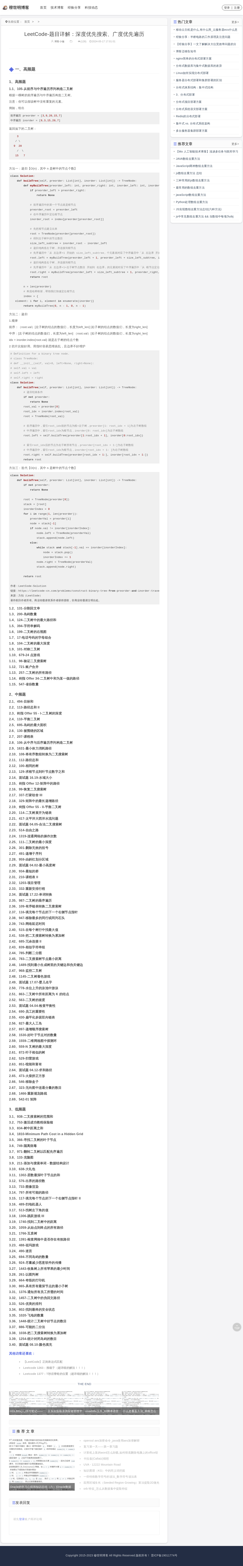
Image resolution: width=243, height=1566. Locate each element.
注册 (237, 7)
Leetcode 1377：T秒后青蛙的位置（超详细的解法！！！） (61, 1373)
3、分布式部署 (185, 94)
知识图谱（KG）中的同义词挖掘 (104, 1470)
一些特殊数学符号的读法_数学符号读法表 (110, 1476)
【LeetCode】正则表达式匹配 (42, 1361)
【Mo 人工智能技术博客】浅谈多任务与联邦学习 (207, 151)
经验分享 (74, 7)
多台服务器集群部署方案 (191, 130)
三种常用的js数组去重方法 (193, 180)
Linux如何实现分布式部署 (192, 73)
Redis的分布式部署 (188, 116)
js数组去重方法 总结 (189, 173)
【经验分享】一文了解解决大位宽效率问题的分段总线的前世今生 (206, 45)
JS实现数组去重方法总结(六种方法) (199, 209)
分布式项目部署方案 (189, 101)
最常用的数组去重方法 (190, 187)
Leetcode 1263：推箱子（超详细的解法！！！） (55, 1367)
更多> (235, 22)
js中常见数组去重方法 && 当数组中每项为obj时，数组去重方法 (205, 217)
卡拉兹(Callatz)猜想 (96, 1458)
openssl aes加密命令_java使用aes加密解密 (112, 1440)
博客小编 (57, 41)
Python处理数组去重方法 (192, 202)
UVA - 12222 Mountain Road (102, 1464)
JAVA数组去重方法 (188, 158)
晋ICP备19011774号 (164, 1555)
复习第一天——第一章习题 (101, 1446)
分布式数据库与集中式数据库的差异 (199, 65)
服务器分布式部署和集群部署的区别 (199, 80)
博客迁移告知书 (186, 51)
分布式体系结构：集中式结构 (194, 87)
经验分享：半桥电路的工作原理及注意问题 (203, 36)
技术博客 (57, 7)
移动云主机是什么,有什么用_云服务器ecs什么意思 (207, 30)
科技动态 (91, 7)
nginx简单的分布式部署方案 (194, 58)
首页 (43, 7)
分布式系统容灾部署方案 (191, 109)
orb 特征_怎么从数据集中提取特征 (106, 1488)
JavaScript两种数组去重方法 (194, 166)
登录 (227, 7)
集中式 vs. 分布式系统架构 (193, 123)
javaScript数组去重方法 (191, 194)
